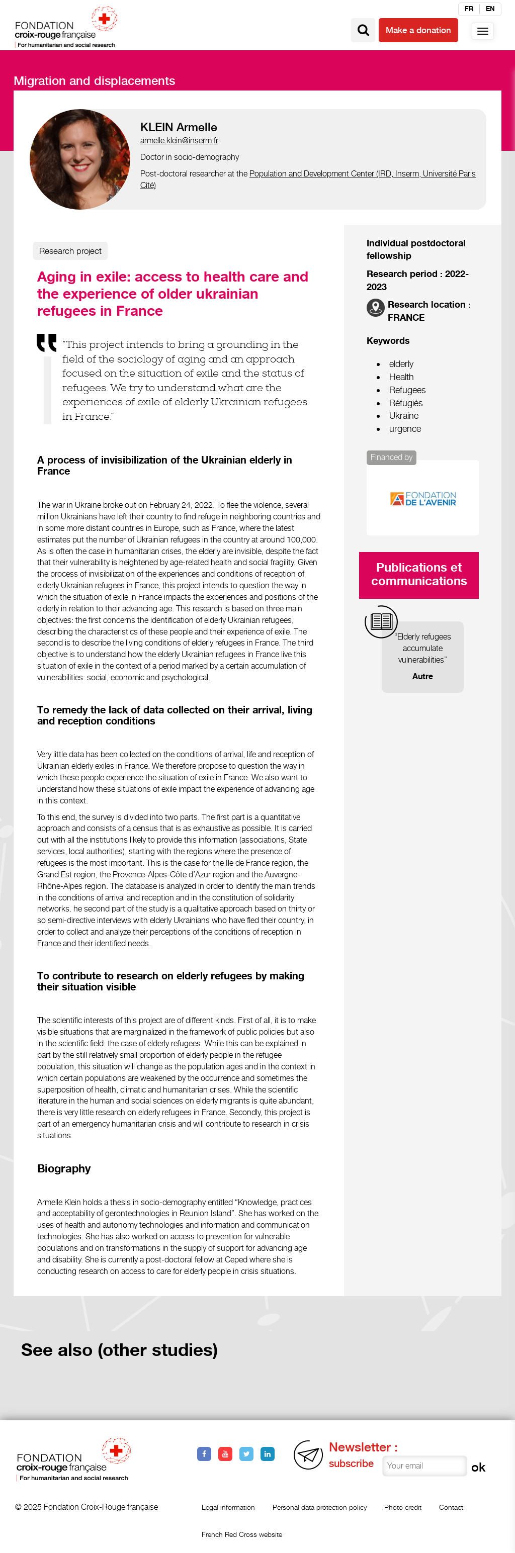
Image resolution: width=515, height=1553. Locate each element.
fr (469, 9)
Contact (451, 1507)
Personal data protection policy (320, 1507)
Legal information (228, 1507)
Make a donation (418, 30)
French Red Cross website (242, 1534)
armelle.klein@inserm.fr (179, 140)
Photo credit (402, 1507)
